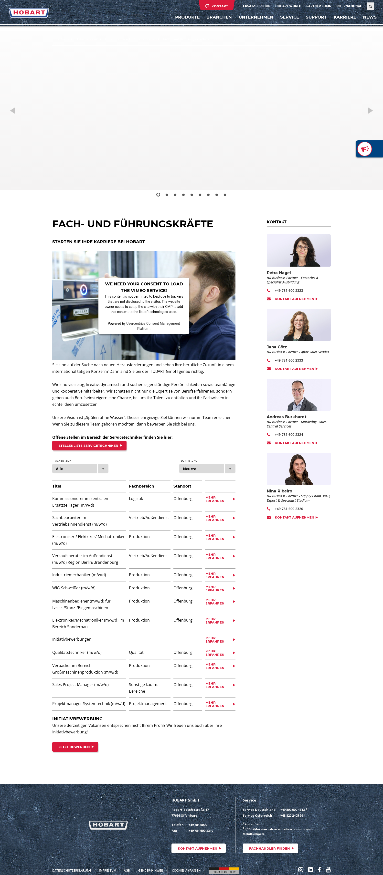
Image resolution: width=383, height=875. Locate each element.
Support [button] (313, 23)
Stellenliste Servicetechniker (88, 446)
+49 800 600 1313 (292, 809)
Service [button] (287, 23)
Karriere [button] (342, 23)
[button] (19, 110)
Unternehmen (86, 39)
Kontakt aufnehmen (294, 299)
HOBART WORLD (288, 6)
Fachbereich (62, 460)
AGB (127, 870)
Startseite (62, 39)
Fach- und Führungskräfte (184, 39)
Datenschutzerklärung (71, 870)
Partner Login (318, 6)
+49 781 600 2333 (289, 360)
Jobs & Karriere (116, 39)
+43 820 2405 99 (291, 815)
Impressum (107, 870)
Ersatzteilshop (256, 6)
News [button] (367, 23)
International (349, 6)
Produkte (185, 23)
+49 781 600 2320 (289, 508)
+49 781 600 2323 (289, 290)
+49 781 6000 (198, 825)
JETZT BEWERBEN (74, 747)
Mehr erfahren (214, 499)
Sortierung (189, 460)
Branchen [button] (216, 23)
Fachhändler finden (269, 848)
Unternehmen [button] (253, 23)
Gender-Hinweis (151, 870)
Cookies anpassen (186, 870)
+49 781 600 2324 (289, 434)
